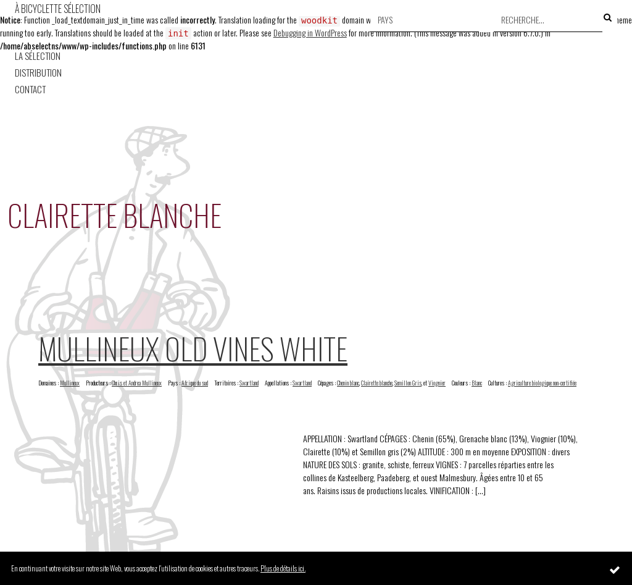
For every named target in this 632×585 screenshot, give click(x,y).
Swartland (249, 382)
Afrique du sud (194, 382)
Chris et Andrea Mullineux (137, 382)
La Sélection (37, 55)
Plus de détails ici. (283, 568)
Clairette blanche (377, 382)
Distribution (38, 72)
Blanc (477, 382)
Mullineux (70, 382)
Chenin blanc (348, 382)
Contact (30, 89)
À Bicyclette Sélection (58, 8)
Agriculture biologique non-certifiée (542, 382)
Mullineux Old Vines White (192, 348)
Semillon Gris (408, 382)
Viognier (437, 382)
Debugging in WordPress (310, 32)
